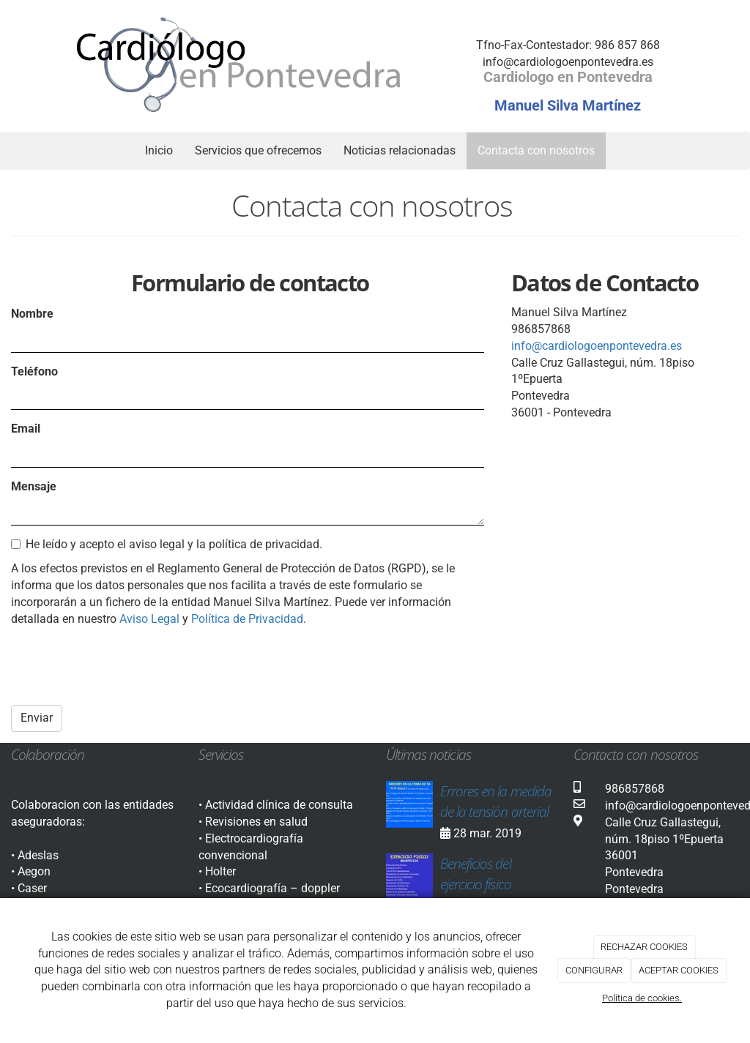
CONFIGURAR (594, 970)
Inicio (159, 150)
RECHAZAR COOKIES (644, 946)
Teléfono (34, 371)
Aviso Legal (149, 619)
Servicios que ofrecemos (258, 150)
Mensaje (33, 486)
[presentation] (122, 665)
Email (25, 428)
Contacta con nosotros (536, 150)
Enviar (37, 718)
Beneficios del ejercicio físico (475, 873)
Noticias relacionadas (400, 150)
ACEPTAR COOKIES (679, 970)
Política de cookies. (642, 997)
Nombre (32, 314)
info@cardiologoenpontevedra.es (596, 346)
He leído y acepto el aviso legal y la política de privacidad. (166, 544)
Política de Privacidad (247, 619)
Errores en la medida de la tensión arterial (496, 801)
